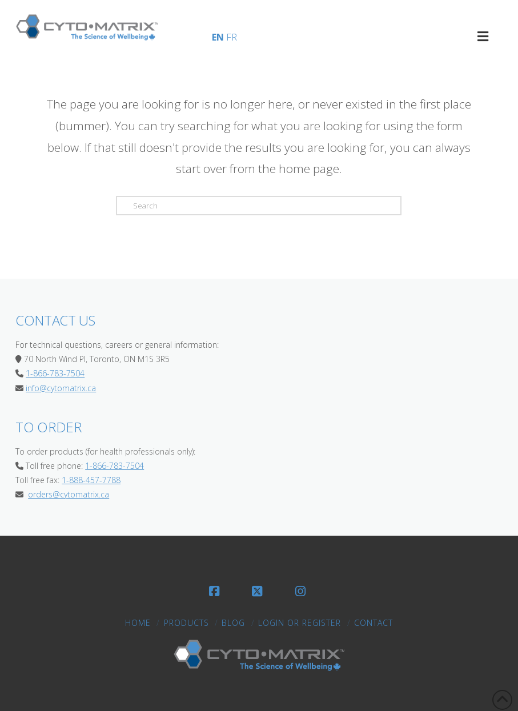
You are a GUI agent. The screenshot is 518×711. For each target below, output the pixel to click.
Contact (373, 622)
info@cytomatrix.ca (61, 388)
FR (231, 37)
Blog (233, 622)
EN (218, 37)
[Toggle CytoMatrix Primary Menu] (483, 36)
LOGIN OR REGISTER (299, 622)
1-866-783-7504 (55, 373)
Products (186, 622)
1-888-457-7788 (91, 480)
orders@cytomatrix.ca (68, 494)
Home (138, 622)
